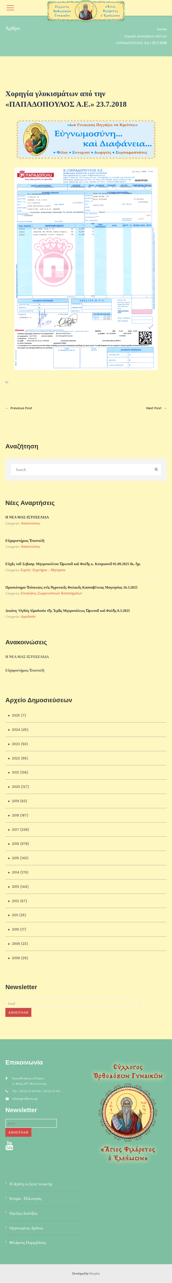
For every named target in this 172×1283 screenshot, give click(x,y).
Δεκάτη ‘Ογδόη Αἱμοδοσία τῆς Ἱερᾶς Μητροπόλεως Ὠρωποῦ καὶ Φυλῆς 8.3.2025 (67, 611)
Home (162, 29)
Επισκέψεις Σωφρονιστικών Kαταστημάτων (51, 593)
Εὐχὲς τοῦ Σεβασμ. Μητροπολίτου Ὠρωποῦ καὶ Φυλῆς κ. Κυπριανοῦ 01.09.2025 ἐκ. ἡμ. (73, 564)
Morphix (94, 1273)
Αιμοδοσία (28, 616)
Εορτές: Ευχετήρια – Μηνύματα (43, 570)
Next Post (156, 408)
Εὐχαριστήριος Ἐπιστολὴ (24, 541)
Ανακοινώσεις (30, 523)
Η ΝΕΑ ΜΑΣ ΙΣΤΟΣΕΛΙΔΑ (27, 517)
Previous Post (18, 408)
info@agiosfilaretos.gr (25, 1098)
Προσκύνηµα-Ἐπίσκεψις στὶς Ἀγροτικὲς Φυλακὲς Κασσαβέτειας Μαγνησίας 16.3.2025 (71, 587)
